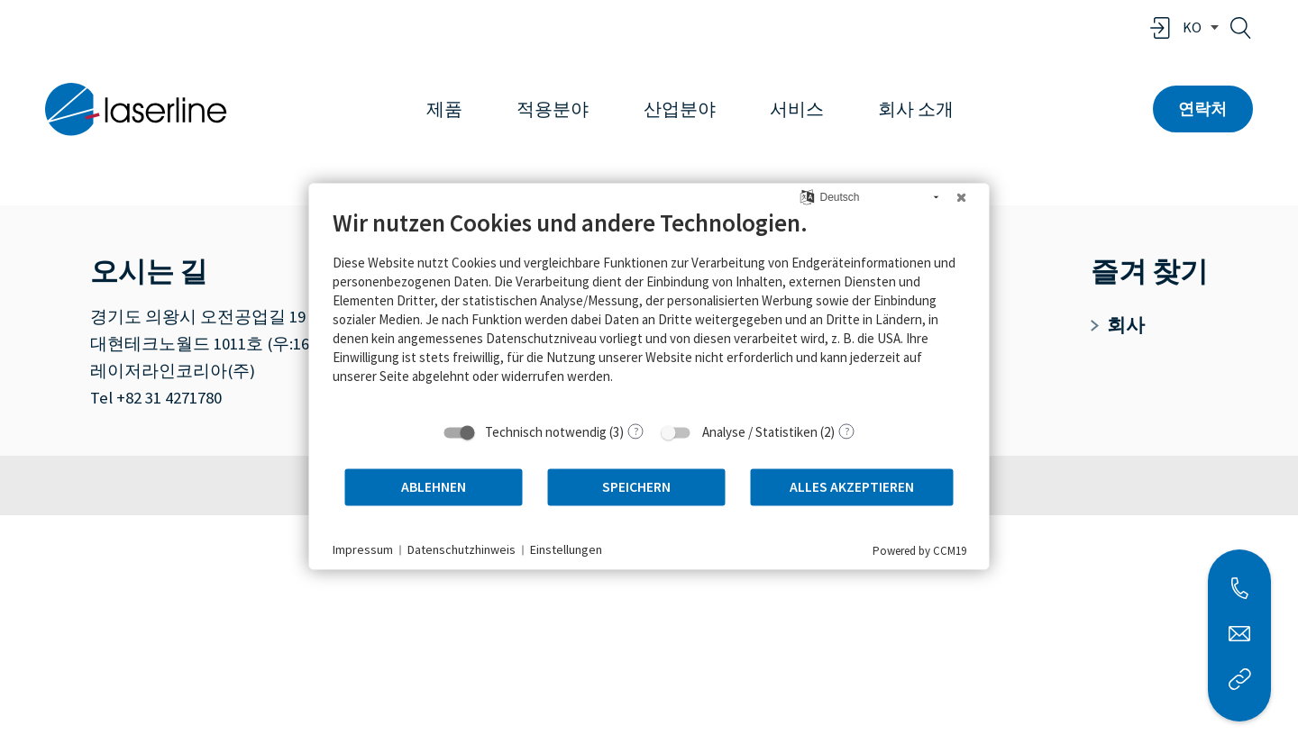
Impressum (363, 549)
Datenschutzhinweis (461, 549)
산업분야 (680, 109)
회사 (1118, 325)
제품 (444, 109)
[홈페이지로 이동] (136, 109)
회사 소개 (916, 109)
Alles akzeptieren (852, 486)
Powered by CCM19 (919, 550)
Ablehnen (433, 486)
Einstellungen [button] (566, 549)
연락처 (1202, 108)
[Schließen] (961, 197)
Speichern (636, 486)
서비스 (797, 109)
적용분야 (552, 109)
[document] (649, 310)
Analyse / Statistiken (760, 431)
